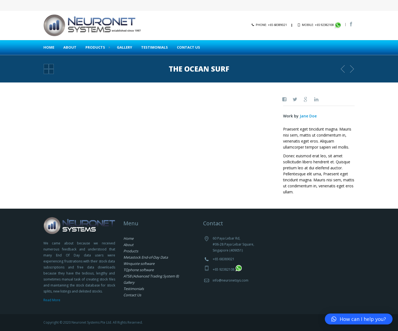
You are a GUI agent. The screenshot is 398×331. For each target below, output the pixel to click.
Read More (51, 300)
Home (48, 47)
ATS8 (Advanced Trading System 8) (151, 276)
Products (95, 47)
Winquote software (139, 263)
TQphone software (138, 269)
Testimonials (154, 47)
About (69, 47)
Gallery (124, 47)
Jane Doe (308, 116)
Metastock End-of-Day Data (145, 257)
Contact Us (188, 47)
